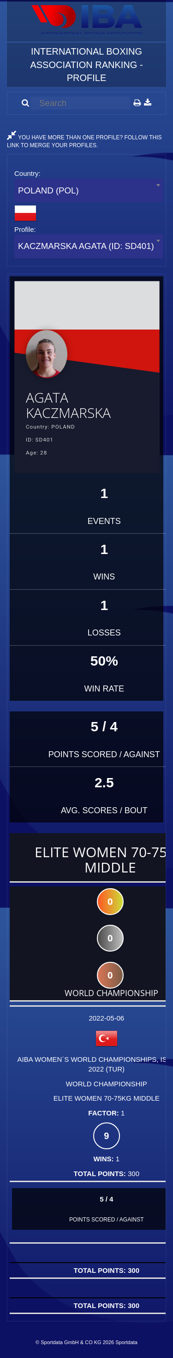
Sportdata (126, 1342)
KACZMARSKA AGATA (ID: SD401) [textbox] (86, 246)
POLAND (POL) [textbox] (48, 190)
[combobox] (88, 190)
